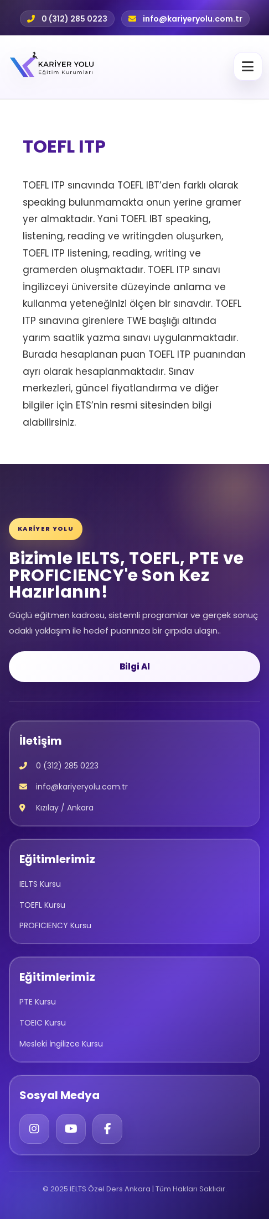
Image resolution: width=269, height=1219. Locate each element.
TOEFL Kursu (42, 905)
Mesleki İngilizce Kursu (61, 1043)
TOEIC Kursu (42, 1022)
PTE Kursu (37, 1001)
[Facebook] (107, 1129)
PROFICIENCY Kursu (55, 925)
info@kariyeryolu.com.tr (192, 19)
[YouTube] (71, 1129)
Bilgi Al (135, 666)
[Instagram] (34, 1129)
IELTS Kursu (40, 884)
